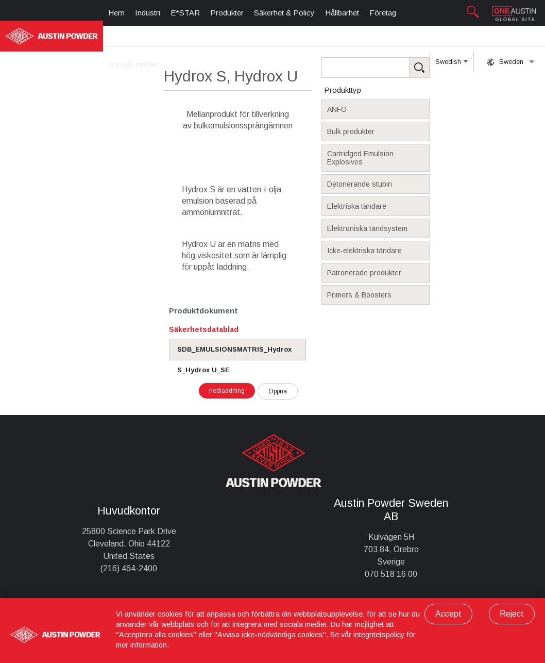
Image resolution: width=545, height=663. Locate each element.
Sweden (511, 62)
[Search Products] (391, 67)
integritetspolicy (378, 635)
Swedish (451, 65)
